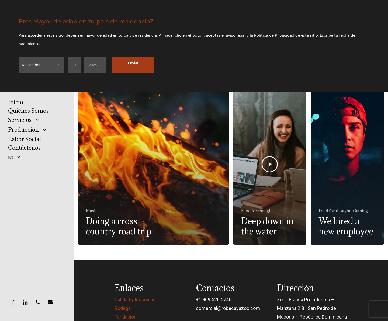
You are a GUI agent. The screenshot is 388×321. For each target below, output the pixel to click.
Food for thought (257, 210)
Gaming (360, 210)
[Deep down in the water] (269, 164)
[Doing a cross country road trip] (153, 164)
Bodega (123, 308)
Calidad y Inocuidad (135, 299)
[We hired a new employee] (347, 164)
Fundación (126, 317)
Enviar (133, 63)
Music (91, 210)
